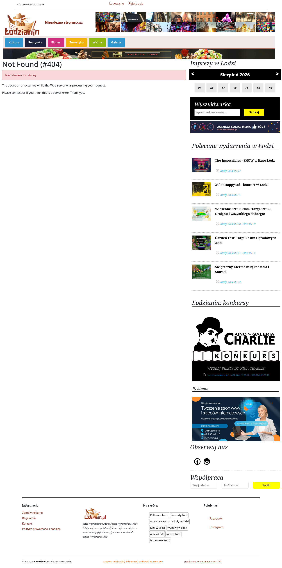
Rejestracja (136, 3)
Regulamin (29, 518)
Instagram (217, 527)
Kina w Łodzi (157, 527)
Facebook (216, 518)
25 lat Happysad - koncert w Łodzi (242, 185)
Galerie (116, 42)
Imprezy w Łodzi (159, 521)
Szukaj (254, 112)
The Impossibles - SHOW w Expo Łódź (245, 160)
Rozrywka (35, 42)
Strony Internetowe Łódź (209, 561)
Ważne (97, 42)
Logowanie (116, 3)
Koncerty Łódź (179, 515)
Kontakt (27, 523)
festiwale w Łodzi (160, 540)
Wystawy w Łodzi (177, 527)
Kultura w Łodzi (159, 515)
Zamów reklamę (32, 512)
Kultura (14, 42)
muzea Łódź (173, 534)
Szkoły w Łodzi (180, 521)
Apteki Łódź (157, 534)
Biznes (55, 42)
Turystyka (77, 42)
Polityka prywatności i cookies (41, 529)
